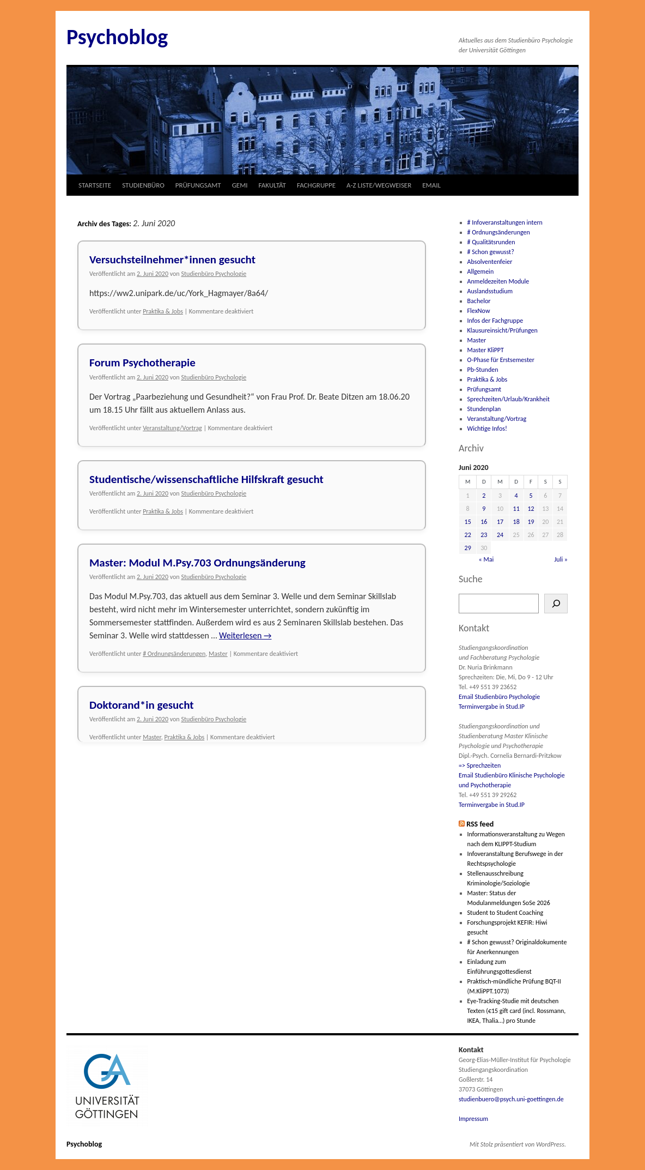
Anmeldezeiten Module (498, 281)
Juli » (561, 559)
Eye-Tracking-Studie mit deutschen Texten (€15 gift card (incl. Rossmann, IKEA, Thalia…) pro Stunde (516, 1010)
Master (218, 654)
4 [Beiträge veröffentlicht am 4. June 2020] (516, 495)
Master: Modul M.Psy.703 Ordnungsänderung (197, 563)
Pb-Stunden (482, 369)
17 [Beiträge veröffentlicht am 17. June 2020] (500, 522)
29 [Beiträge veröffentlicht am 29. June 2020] (468, 548)
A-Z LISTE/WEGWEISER (378, 185)
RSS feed (480, 824)
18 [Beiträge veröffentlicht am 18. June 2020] (516, 522)
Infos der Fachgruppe (495, 320)
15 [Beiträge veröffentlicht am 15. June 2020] (468, 522)
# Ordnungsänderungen (174, 654)
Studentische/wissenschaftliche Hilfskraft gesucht (206, 479)
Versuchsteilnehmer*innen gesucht (172, 259)
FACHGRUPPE (316, 185)
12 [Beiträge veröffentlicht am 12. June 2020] (530, 508)
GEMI (240, 185)
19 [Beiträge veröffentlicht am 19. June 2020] (530, 522)
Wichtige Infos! (487, 428)
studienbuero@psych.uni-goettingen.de (511, 1099)
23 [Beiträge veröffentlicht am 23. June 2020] (483, 535)
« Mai (486, 559)
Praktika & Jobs (163, 311)
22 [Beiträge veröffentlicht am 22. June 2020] (468, 535)
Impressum (473, 1119)
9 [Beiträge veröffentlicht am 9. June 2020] (483, 508)
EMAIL (431, 185)
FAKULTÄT (272, 185)
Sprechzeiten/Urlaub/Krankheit (508, 399)
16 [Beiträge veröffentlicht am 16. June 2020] (483, 522)
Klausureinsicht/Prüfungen (502, 330)
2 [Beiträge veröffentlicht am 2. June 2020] (483, 495)
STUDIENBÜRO (143, 185)
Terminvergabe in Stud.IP (492, 706)
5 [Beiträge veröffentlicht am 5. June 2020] (530, 495)
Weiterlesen (245, 635)
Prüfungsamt (484, 389)
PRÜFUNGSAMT (198, 185)
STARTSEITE (94, 185)
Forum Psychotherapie (142, 362)
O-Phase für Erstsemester (500, 360)
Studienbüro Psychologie (213, 274)
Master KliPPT (485, 350)
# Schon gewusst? (490, 252)
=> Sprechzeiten (480, 765)
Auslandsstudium (490, 291)
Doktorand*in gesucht (141, 705)
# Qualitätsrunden (491, 242)
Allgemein (480, 271)
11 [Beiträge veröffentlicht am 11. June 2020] (516, 508)
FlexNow (478, 311)
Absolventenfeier (490, 262)
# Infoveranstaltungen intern (505, 222)
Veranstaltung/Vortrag (172, 428)
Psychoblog (117, 36)
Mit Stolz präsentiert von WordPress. (518, 1144)
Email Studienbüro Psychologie (499, 697)
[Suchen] (556, 603)
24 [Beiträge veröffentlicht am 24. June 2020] (500, 535)
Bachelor (479, 301)
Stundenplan (484, 409)
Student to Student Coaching (505, 912)
